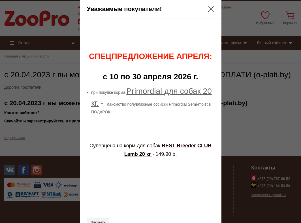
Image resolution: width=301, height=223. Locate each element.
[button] (211, 9)
